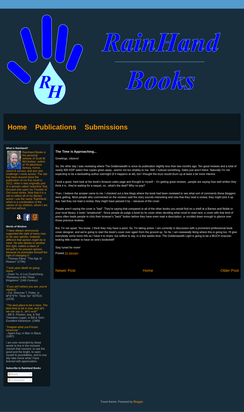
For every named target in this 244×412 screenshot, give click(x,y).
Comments (16, 380)
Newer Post (65, 270)
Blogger (138, 401)
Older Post (229, 270)
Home (148, 270)
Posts (13, 374)
